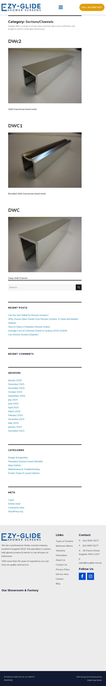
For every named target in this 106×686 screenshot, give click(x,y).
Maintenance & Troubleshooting (24, 469)
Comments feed (16, 507)
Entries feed (14, 503)
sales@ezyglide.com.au (90, 562)
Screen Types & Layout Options (24, 473)
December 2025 (16, 384)
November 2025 (16, 388)
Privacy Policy (63, 569)
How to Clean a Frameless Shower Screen (29, 326)
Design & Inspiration (18, 457)
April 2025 (13, 407)
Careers (59, 578)
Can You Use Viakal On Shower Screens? (28, 315)
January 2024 (15, 426)
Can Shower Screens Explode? (23, 334)
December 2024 (16, 419)
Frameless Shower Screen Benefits (25, 461)
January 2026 (15, 380)
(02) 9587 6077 (91, 540)
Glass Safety (14, 465)
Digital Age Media (94, 680)
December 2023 (16, 430)
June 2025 (13, 403)
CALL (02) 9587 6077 (91, 7)
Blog (58, 583)
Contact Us (61, 564)
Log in (11, 499)
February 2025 (15, 415)
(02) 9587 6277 (90, 545)
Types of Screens (64, 541)
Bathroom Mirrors (64, 545)
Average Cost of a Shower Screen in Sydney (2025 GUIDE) (37, 330)
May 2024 (13, 423)
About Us (60, 560)
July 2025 (13, 399)
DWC (14, 210)
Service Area (62, 574)
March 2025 (14, 411)
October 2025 (15, 391)
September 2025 (16, 395)
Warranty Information (61, 553)
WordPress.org (15, 511)
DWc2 (14, 41)
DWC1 (15, 125)
